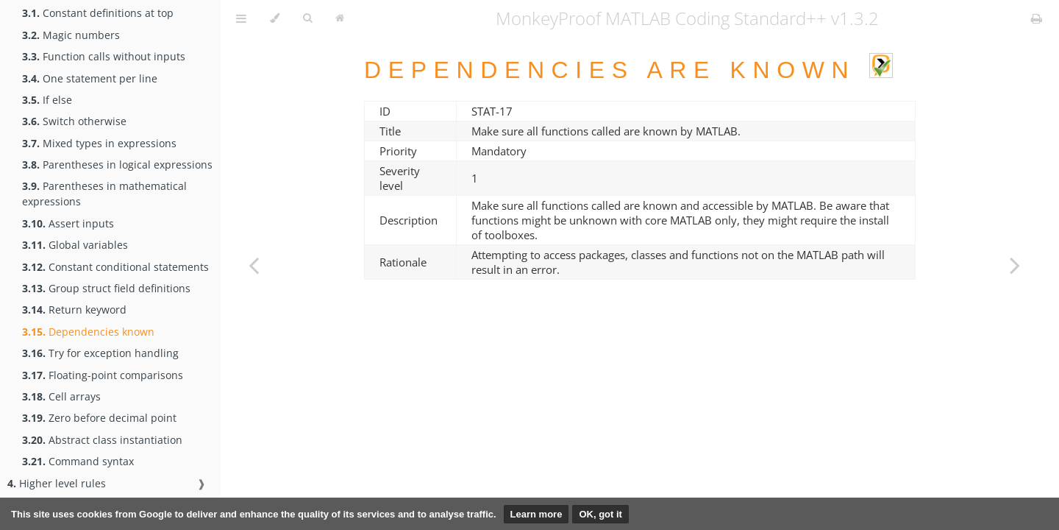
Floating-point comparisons (102, 375)
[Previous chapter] (254, 265)
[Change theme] (274, 18)
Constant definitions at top (98, 13)
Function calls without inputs (103, 56)
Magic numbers (71, 35)
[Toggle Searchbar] (307, 18)
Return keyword (74, 310)
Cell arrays (61, 396)
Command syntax (78, 461)
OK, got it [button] (600, 514)
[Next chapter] (1015, 265)
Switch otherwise (74, 121)
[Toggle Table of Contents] (241, 18)
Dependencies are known (628, 70)
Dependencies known (88, 332)
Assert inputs (68, 223)
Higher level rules (56, 483)
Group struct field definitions (106, 288)
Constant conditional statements (115, 267)
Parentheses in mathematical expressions (104, 193)
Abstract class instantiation (102, 440)
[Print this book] (1036, 18)
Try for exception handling (100, 353)
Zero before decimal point (99, 418)
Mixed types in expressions (99, 143)
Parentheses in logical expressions (117, 165)
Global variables (75, 245)
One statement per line (89, 78)
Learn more (536, 514)
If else (47, 100)
